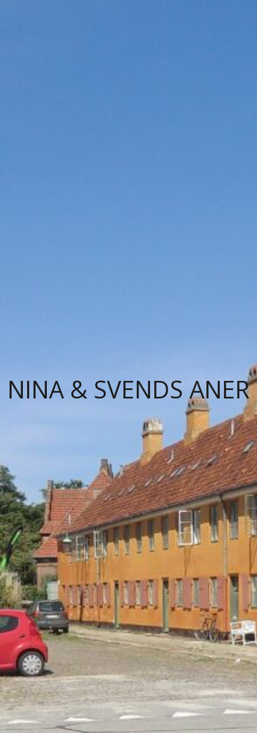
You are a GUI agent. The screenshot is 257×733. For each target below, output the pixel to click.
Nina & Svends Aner (128, 389)
